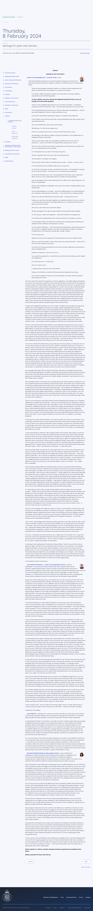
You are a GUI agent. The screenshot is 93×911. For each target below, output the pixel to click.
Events (81, 897)
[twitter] (71, 901)
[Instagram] (78, 901)
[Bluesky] (89, 901)
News (62, 897)
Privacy (55, 907)
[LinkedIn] (75, 901)
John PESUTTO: (31, 713)
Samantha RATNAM (15, 137)
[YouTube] (86, 901)
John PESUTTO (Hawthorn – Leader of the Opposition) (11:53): (46, 564)
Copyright (47, 907)
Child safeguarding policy (74, 907)
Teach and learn (71, 897)
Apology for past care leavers (15, 121)
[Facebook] (82, 901)
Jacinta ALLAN (14, 127)
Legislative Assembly (9, 17)
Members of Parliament (50, 897)
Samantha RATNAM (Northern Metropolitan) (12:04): (43, 753)
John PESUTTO (15, 132)
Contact (88, 897)
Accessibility (87, 907)
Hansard (20, 17)
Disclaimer (62, 907)
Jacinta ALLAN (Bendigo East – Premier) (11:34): (42, 77)
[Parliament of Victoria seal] (7, 896)
